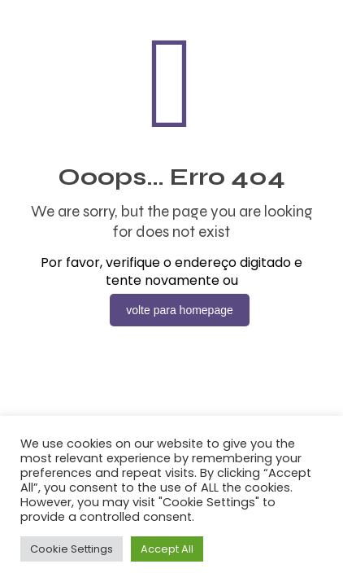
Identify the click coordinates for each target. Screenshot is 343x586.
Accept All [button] (167, 549)
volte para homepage (179, 310)
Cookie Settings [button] (71, 549)
